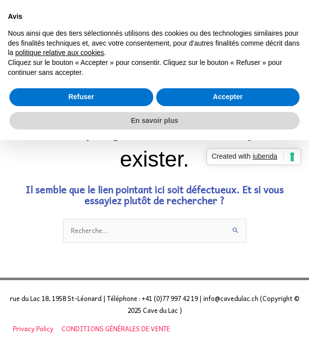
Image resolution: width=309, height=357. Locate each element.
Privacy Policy (33, 328)
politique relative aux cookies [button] (59, 53)
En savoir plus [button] (155, 120)
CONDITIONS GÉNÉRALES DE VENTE (116, 328)
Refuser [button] (81, 97)
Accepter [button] (228, 97)
